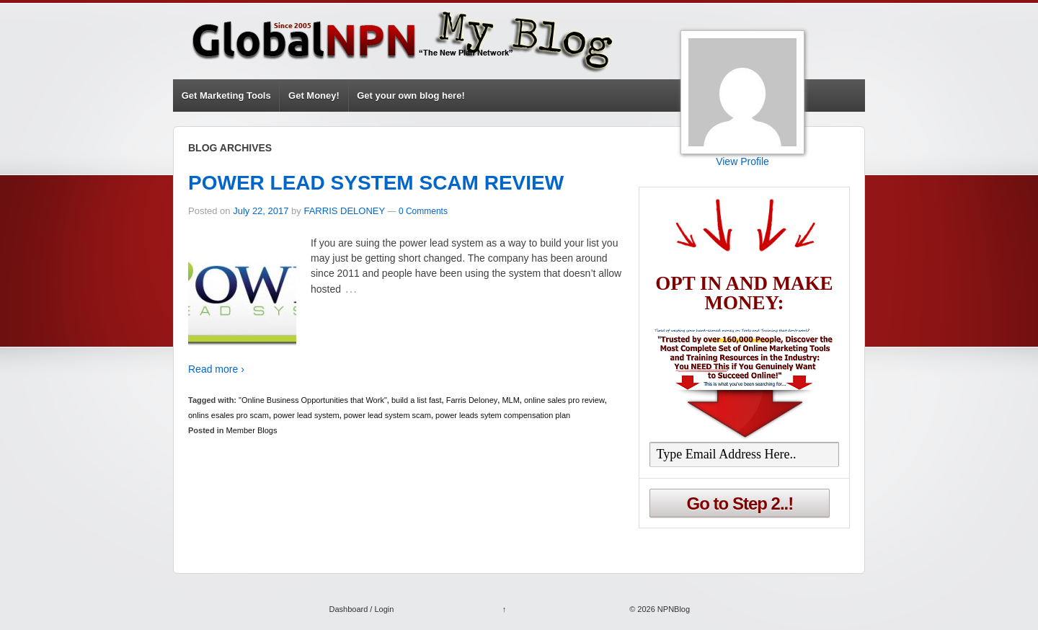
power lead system (306, 415)
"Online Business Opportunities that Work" (313, 400)
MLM (510, 400)
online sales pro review (564, 400)
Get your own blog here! (411, 95)
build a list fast (416, 400)
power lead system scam (387, 415)
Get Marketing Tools (226, 95)
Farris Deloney (472, 400)
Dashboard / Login (361, 609)
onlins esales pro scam (228, 415)
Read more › (216, 369)
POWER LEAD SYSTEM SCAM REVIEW (376, 183)
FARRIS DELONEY (343, 210)
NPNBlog (672, 609)
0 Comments (423, 211)
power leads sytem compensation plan (502, 415)
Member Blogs (252, 430)
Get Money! (314, 95)
